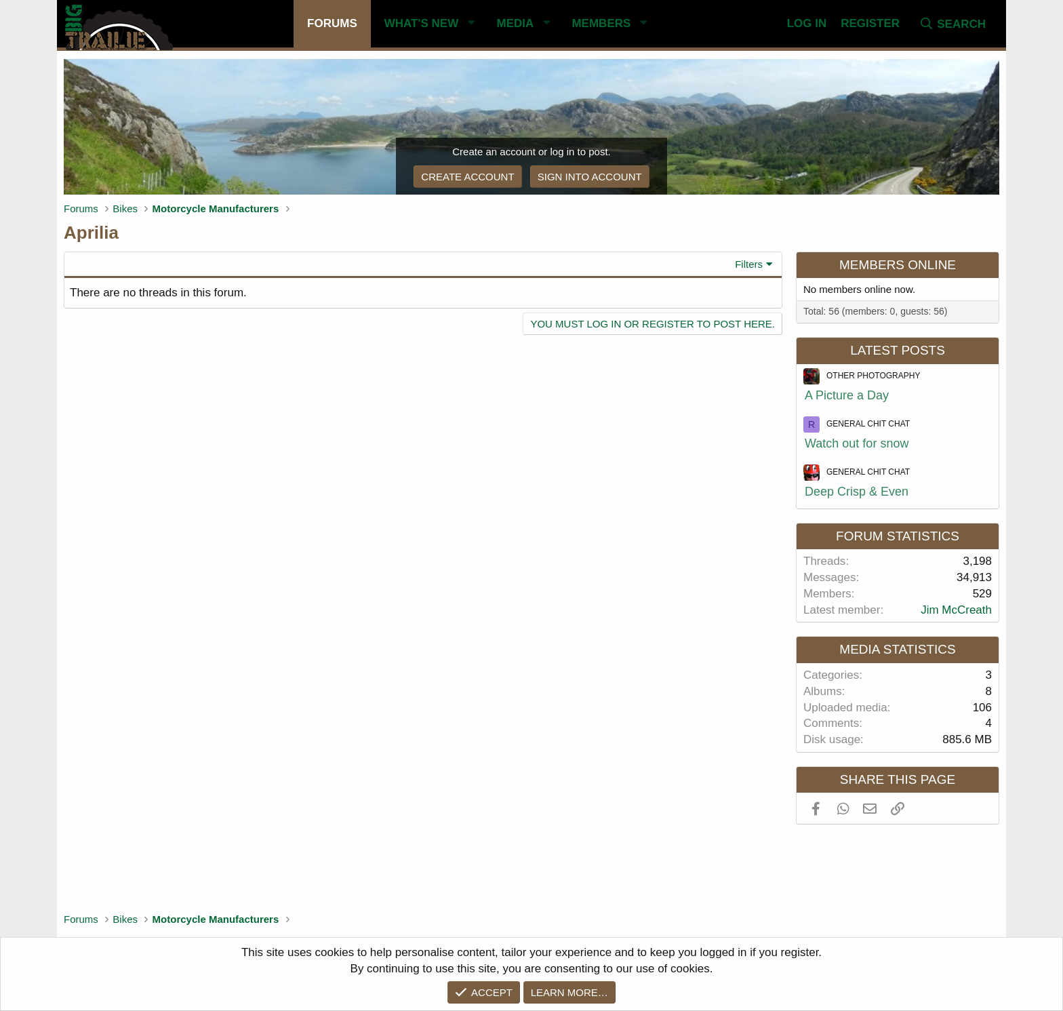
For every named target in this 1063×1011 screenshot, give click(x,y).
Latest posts (897, 350)
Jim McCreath (956, 609)
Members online (897, 265)
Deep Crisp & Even (856, 491)
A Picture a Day (847, 395)
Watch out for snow (856, 443)
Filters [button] (749, 264)
